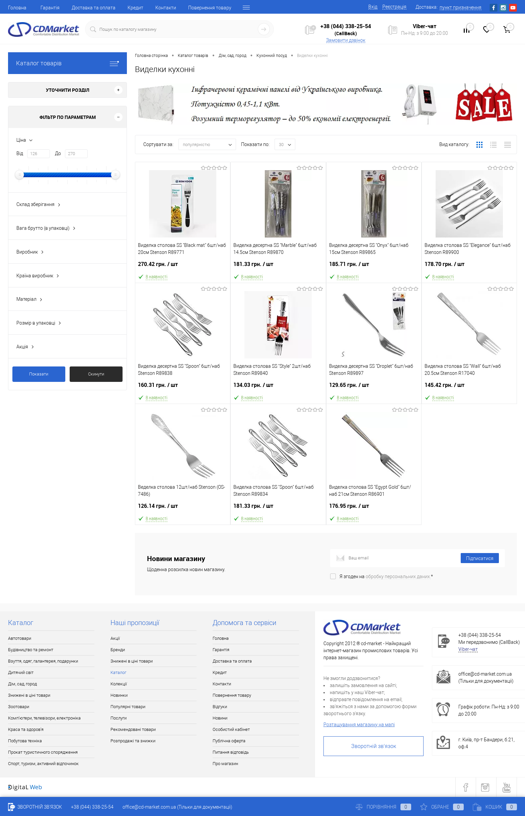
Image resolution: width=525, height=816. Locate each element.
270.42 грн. (182, 267)
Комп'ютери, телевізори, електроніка (44, 718)
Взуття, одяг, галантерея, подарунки (43, 661)
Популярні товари (127, 706)
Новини (220, 718)
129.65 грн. (374, 388)
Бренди (117, 649)
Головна (17, 7)
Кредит (135, 7)
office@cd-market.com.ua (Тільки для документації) (177, 807)
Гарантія (50, 7)
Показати (38, 374)
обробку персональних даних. (398, 576)
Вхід (372, 6)
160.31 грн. (182, 388)
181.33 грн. (278, 267)
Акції (115, 638)
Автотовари (19, 638)
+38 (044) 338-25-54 (345, 26)
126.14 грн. (182, 508)
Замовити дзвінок (345, 40)
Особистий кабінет (231, 729)
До (58, 153)
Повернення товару (209, 7)
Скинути (96, 374)
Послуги (118, 718)
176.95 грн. (374, 508)
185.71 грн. (374, 267)
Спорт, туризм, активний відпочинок (43, 763)
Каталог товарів (67, 63)
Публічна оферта (229, 740)
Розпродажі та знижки (132, 740)
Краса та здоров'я (26, 729)
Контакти (165, 7)
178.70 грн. (469, 267)
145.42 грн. (469, 388)
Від (19, 153)
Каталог (118, 672)
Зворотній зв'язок (373, 746)
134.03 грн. (278, 388)
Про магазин (225, 763)
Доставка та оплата (94, 7)
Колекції (118, 683)
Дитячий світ (20, 672)
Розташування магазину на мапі (359, 724)
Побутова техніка (25, 740)
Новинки (119, 695)
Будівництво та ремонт (30, 649)
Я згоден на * (386, 576)
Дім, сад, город (22, 683)
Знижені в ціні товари (29, 695)
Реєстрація (394, 6)
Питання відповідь (231, 752)
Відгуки (220, 706)
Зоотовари (18, 706)
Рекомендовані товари (133, 729)
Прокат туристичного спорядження (43, 752)
